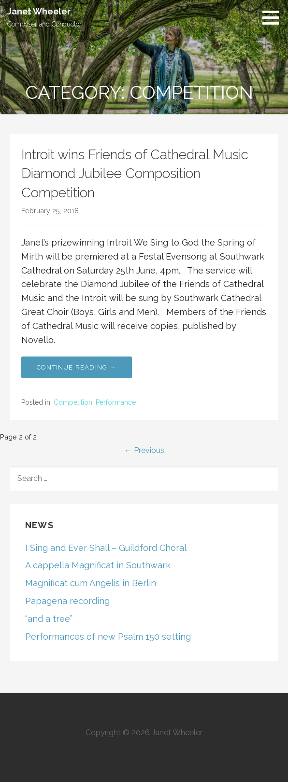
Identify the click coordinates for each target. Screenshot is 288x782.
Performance (116, 402)
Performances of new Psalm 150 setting (108, 636)
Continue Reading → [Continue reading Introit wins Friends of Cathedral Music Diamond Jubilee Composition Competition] (76, 367)
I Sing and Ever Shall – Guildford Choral (106, 548)
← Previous (144, 450)
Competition (73, 402)
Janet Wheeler (39, 11)
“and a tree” (48, 619)
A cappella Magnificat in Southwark (98, 565)
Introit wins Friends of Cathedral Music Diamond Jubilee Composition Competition (134, 173)
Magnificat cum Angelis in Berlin (90, 583)
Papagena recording (67, 601)
